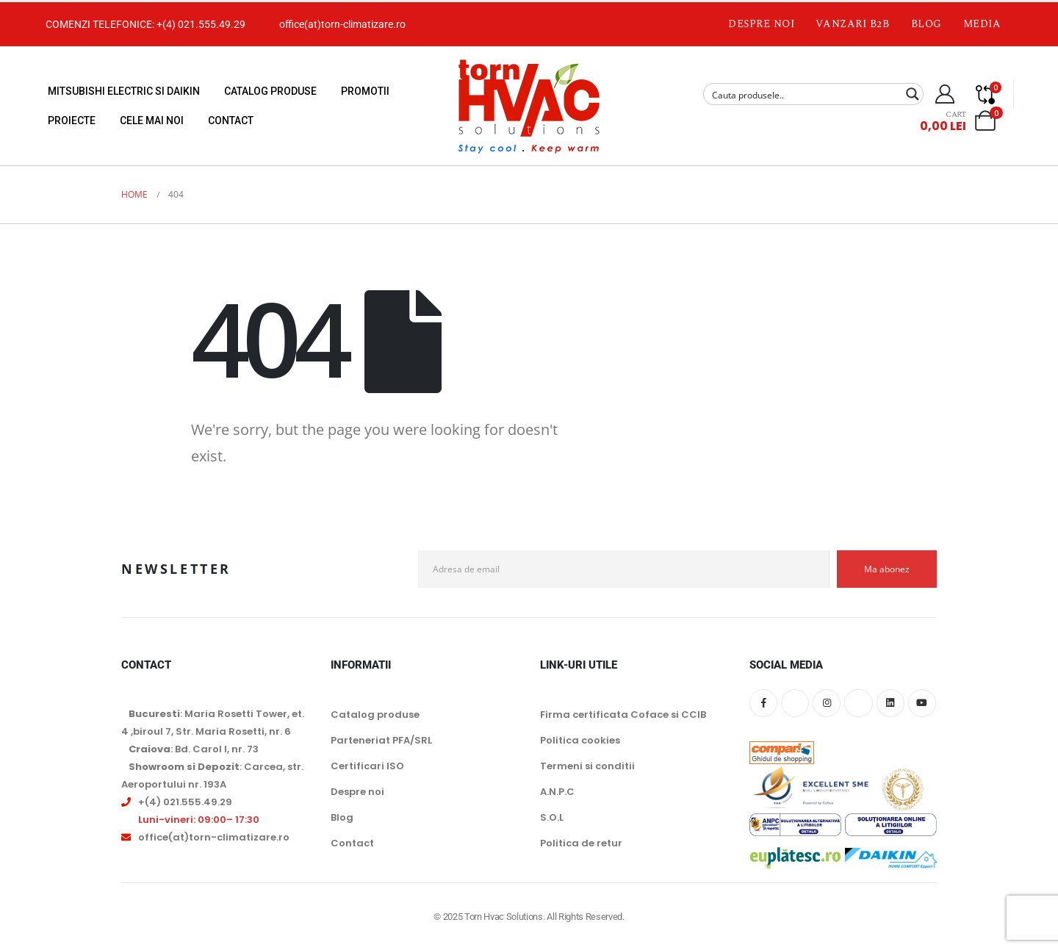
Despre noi (761, 24)
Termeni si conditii (587, 766)
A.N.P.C (557, 792)
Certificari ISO (367, 766)
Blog (926, 24)
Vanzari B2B (852, 24)
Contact (230, 120)
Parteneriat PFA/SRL (381, 740)
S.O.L (552, 817)
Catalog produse (270, 91)
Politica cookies (580, 740)
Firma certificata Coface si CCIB (623, 715)
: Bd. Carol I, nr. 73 (194, 749)
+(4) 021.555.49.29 (200, 24)
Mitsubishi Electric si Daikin (124, 91)
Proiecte (72, 120)
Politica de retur (581, 843)
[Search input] (804, 94)
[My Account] (945, 94)
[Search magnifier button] (912, 94)
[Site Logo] (529, 105)
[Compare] (985, 94)
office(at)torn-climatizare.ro (342, 24)
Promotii (365, 91)
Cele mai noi (152, 120)
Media (982, 24)
